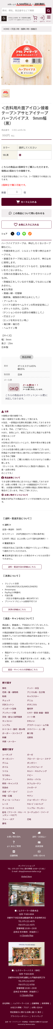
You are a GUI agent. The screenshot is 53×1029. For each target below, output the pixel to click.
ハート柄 (31, 716)
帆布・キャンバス (10, 783)
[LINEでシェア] (24, 233)
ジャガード (32, 787)
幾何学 (30, 708)
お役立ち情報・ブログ (19, 1007)
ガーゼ (30, 754)
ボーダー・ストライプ (12, 733)
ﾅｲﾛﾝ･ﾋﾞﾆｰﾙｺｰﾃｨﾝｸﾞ (35, 803)
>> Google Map (26, 935)
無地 (4, 688)
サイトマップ (37, 1016)
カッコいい (7, 720)
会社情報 (6, 1003)
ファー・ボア (8, 819)
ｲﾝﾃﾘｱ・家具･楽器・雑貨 (38, 712)
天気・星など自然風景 (12, 716)
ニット (30, 791)
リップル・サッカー (36, 808)
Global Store (26, 876)
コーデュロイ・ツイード (38, 812)
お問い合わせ (37, 1007)
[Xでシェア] (12, 233)
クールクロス (8, 808)
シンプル (6, 725)
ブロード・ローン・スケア (39, 758)
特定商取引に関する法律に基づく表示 (25, 1012)
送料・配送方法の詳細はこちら (22, 566)
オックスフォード (35, 767)
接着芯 (34, 28)
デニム (30, 700)
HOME (6, 28)
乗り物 (30, 733)
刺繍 (4, 737)
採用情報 (45, 1003)
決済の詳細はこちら (17, 609)
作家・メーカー (9, 741)
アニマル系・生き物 (36, 692)
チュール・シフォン (11, 799)
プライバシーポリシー (19, 1016)
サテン (30, 795)
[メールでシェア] (30, 233)
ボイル (5, 767)
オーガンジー (8, 758)
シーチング (7, 754)
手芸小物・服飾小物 (20, 28)
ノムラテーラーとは (20, 1003)
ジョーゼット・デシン (37, 799)
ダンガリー (32, 762)
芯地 (29, 819)
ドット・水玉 (33, 688)
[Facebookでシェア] (18, 233)
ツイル (5, 771)
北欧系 (30, 737)
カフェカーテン (34, 783)
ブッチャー (7, 779)
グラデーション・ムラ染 (38, 725)
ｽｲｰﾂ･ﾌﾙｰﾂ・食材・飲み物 (13, 729)
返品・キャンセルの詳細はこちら (23, 669)
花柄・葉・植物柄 (10, 692)
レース (5, 803)
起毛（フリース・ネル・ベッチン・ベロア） (14, 814)
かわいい (31, 720)
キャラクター (33, 696)
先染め (5, 787)
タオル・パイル (34, 779)
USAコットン (8, 704)
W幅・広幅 (7, 795)
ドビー (30, 775)
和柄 (4, 696)
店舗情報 (35, 1003)
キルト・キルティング (37, 771)
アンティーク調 (9, 712)
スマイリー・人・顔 (36, 729)
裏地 (4, 823)
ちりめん (6, 775)
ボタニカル (32, 704)
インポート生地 (9, 708)
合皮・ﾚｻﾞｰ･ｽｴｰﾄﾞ (10, 791)
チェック (6, 700)
